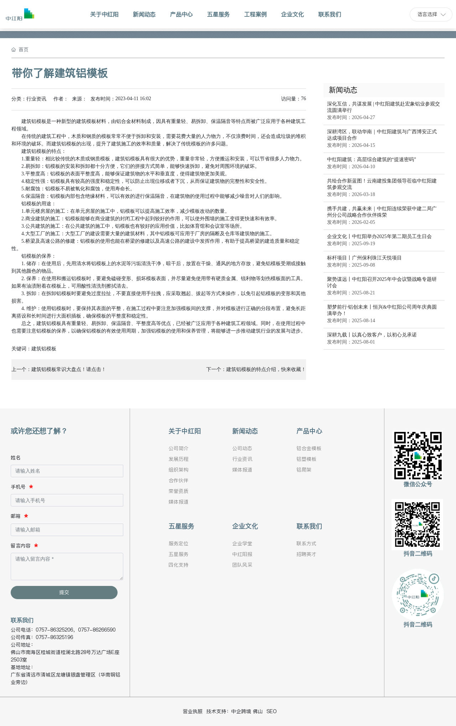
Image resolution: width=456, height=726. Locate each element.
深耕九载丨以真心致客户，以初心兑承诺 (372, 335)
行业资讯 (36, 99)
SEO (271, 711)
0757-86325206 (54, 629)
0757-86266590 (96, 629)
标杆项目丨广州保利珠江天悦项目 (364, 258)
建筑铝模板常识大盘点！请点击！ (68, 369)
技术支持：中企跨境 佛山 (234, 711)
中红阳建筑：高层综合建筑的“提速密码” (371, 159)
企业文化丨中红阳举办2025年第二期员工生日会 (379, 236)
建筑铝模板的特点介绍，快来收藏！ (266, 369)
